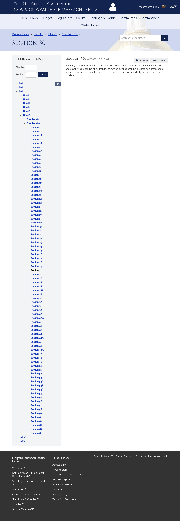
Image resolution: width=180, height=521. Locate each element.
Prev (155, 60)
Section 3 (36, 139)
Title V (26, 111)
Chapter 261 (33, 119)
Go (44, 74)
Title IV (27, 107)
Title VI (27, 115)
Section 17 (36, 219)
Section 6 (36, 171)
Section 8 (36, 179)
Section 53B (37, 386)
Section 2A (37, 135)
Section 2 (36, 131)
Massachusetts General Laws (67, 474)
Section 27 (36, 258)
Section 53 (36, 378)
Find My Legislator (62, 479)
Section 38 (37, 306)
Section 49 (37, 362)
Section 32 (37, 278)
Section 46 (37, 346)
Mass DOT (19, 489)
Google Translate (23, 509)
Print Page (142, 60)
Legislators (64, 18)
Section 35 (36, 294)
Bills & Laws (29, 18)
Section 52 (36, 374)
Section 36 (37, 298)
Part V (22, 441)
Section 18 (36, 223)
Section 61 (36, 421)
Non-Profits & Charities (25, 499)
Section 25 (36, 250)
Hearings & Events (102, 18)
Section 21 (36, 235)
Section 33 (37, 282)
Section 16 (36, 215)
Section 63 (37, 429)
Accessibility (59, 464)
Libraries (18, 504)
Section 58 (37, 409)
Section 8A (37, 183)
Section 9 (36, 187)
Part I (22, 84)
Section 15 (36, 211)
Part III (22, 92)
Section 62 (37, 425)
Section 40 (37, 314)
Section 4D (37, 163)
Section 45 (36, 342)
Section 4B (37, 155)
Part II (22, 88)
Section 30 (37, 270)
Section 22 (37, 239)
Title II (26, 99)
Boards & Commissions (26, 494)
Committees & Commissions (139, 18)
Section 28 (37, 262)
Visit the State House (63, 484)
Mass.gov (18, 468)
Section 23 (37, 243)
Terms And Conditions (64, 499)
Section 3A (37, 143)
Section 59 (36, 413)
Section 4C (37, 159)
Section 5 (36, 167)
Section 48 (37, 358)
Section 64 (37, 433)
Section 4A (37, 151)
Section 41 (36, 322)
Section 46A (37, 350)
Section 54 (36, 394)
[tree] (36, 262)
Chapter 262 (34, 123)
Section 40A (37, 318)
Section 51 (36, 370)
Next (163, 60)
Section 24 (37, 246)
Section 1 (36, 127)
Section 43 (37, 330)
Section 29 (37, 266)
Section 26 (37, 254)
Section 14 (36, 207)
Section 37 (36, 302)
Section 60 (37, 417)
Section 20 (37, 231)
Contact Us (58, 489)
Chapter (19, 67)
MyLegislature (59, 469)
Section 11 (36, 195)
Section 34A (37, 290)
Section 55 (36, 397)
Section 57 (36, 405)
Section (19, 74)
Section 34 (37, 286)
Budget (47, 18)
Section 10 (36, 191)
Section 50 (37, 366)
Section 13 (36, 203)
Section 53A (37, 382)
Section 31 (36, 274)
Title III (26, 103)
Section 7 (36, 175)
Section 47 (36, 354)
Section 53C (37, 390)
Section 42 (37, 326)
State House (90, 25)
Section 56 (37, 401)
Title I (26, 96)
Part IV (22, 437)
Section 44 (37, 334)
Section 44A (37, 338)
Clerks (80, 18)
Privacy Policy (59, 494)
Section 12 (36, 199)
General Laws (20, 34)
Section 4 (36, 147)
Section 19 (36, 227)
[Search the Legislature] (164, 38)
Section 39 (37, 310)
